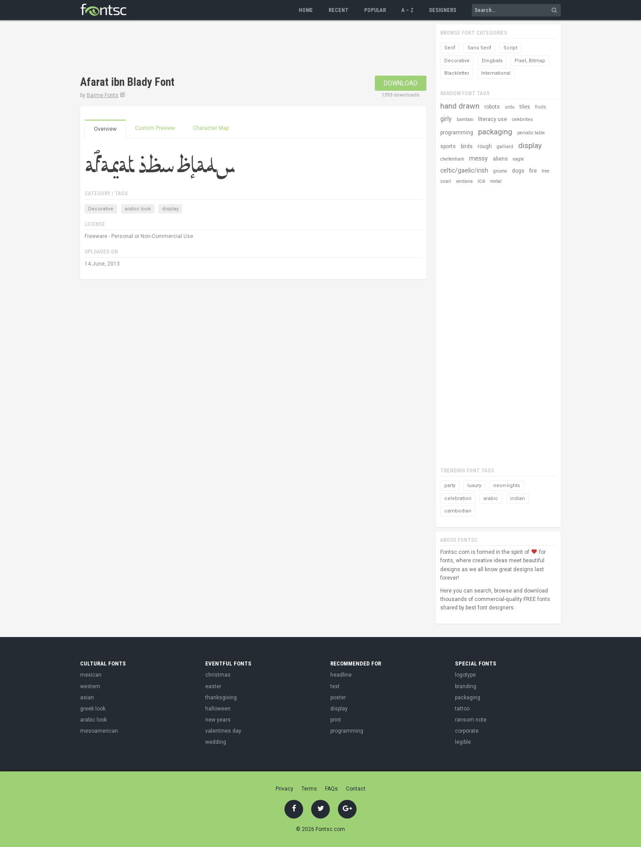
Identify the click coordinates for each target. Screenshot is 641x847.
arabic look (138, 209)
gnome (500, 171)
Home (306, 10)
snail (445, 181)
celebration (457, 498)
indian (517, 498)
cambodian (457, 511)
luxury (474, 485)
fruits (540, 107)
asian (87, 697)
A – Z (408, 10)
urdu (510, 107)
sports (448, 146)
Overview (105, 129)
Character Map (211, 128)
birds (467, 146)
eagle (518, 159)
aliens (500, 159)
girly (446, 118)
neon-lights (506, 485)
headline (341, 675)
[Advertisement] (242, 49)
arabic (490, 498)
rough (485, 146)
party (449, 485)
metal (496, 181)
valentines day (223, 731)
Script (510, 48)
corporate (467, 731)
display (170, 209)
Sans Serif (479, 48)
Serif (449, 48)
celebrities (522, 119)
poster (338, 697)
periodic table (531, 132)
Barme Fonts (102, 95)
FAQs (331, 789)
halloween (218, 709)
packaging (495, 131)
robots (492, 107)
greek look (92, 709)
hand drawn (459, 105)
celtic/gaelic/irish (464, 170)
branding (465, 686)
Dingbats (492, 61)
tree (545, 171)
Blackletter (456, 73)
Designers (442, 10)
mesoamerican (99, 731)
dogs (518, 171)
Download (401, 83)
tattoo (462, 709)
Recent (339, 10)
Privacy (284, 789)
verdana (464, 181)
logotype (465, 675)
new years (218, 720)
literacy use (492, 119)
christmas (218, 675)
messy (478, 158)
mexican (90, 675)
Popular (375, 10)
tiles (524, 107)
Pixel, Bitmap (530, 61)
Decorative (101, 209)
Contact (355, 789)
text (335, 686)
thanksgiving (221, 697)
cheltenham (452, 159)
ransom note (471, 720)
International (496, 73)
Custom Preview (155, 128)
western (90, 686)
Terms (309, 789)
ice (481, 181)
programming (456, 132)
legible (463, 742)
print (335, 720)
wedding (215, 742)
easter (213, 686)
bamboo (465, 119)
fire (533, 171)
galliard (505, 146)
